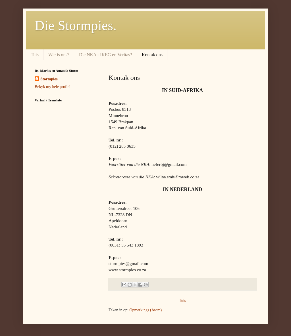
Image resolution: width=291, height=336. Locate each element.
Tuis (35, 54)
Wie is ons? (58, 54)
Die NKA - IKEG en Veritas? (105, 54)
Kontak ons (152, 54)
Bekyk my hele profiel (52, 87)
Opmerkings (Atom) (145, 310)
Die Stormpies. (76, 25)
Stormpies (49, 79)
